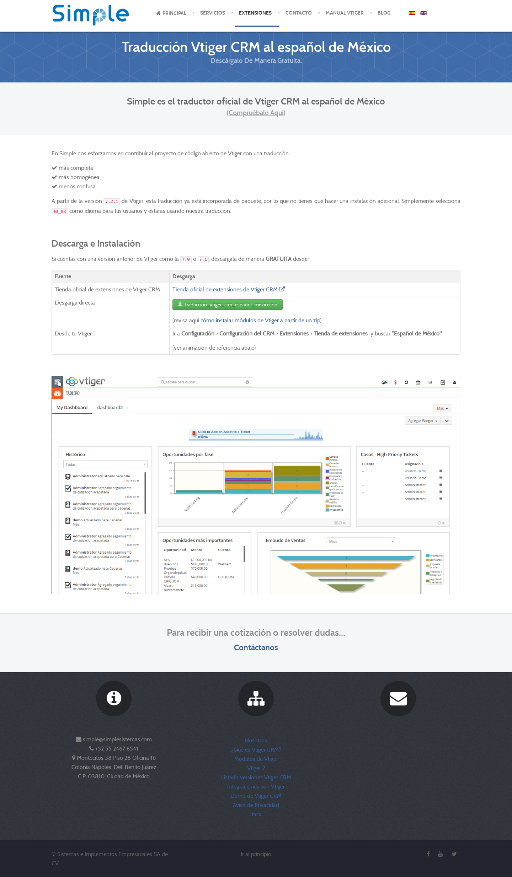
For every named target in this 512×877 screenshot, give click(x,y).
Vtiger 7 (256, 768)
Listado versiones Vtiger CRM (256, 777)
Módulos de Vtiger (256, 758)
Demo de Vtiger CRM (256, 795)
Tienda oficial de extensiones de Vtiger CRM (229, 289)
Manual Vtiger (345, 13)
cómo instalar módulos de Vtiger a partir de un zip (260, 320)
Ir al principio (256, 854)
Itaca (256, 814)
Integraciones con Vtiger (256, 786)
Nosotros (256, 740)
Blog (384, 13)
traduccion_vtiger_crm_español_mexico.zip (227, 304)
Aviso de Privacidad (256, 805)
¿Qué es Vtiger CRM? (256, 749)
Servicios (212, 13)
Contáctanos (256, 647)
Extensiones (255, 13)
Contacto (299, 13)
